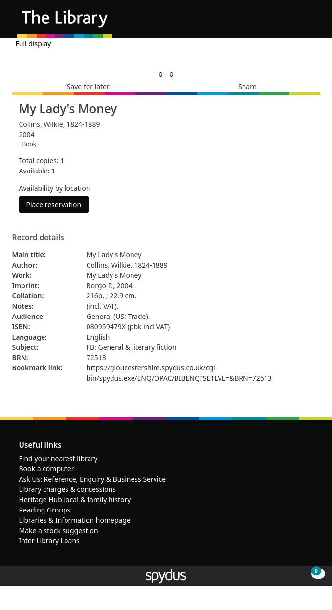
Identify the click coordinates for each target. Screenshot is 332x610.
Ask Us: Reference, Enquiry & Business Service (92, 479)
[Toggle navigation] (310, 22)
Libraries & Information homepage (75, 520)
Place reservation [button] (57, 204)
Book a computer (46, 468)
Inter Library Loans (49, 540)
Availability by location (54, 188)
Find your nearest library (58, 458)
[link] (160, 74)
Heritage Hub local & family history (75, 499)
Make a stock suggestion (58, 530)
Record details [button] (38, 237)
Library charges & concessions (67, 489)
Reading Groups (45, 509)
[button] (297, 22)
